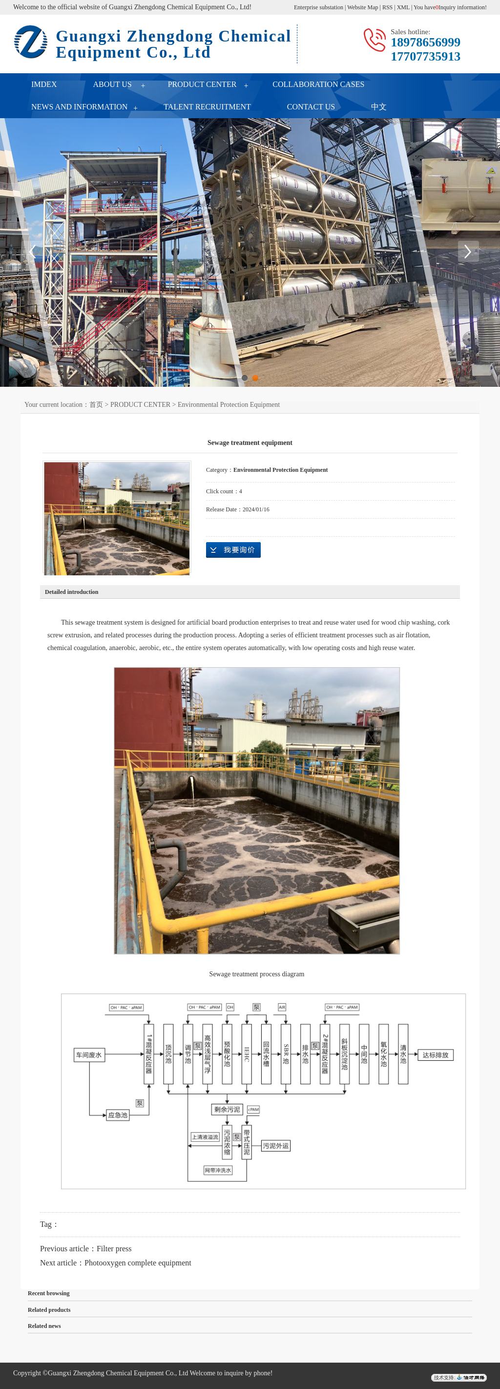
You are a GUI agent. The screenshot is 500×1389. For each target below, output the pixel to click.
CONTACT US (311, 107)
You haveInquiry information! (450, 7)
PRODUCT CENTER (202, 84)
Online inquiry (233, 550)
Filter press (114, 1248)
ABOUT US (112, 84)
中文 (379, 107)
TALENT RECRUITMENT (207, 107)
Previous (32, 251)
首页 (96, 404)
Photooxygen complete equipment (137, 1263)
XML (403, 7)
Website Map (362, 7)
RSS (387, 7)
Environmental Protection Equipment (229, 404)
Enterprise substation (318, 7)
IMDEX (44, 84)
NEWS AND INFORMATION (79, 107)
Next (468, 251)
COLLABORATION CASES (318, 84)
